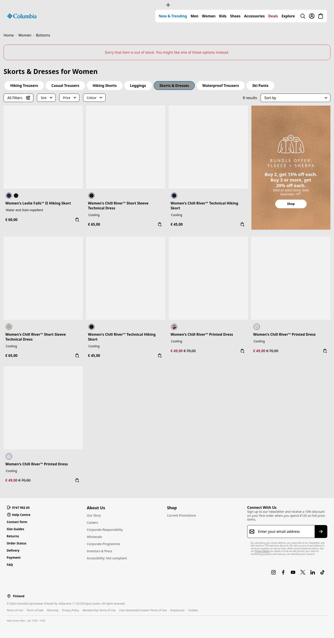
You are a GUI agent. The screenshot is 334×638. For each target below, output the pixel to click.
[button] (295, 98)
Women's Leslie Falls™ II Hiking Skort (38, 203)
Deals (273, 16)
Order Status (16, 543)
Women (209, 16)
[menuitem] (173, 16)
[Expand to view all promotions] (167, 5)
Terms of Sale (34, 610)
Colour (92, 98)
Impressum (177, 610)
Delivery (13, 550)
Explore (288, 16)
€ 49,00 (177, 350)
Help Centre (19, 514)
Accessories (254, 16)
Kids (223, 16)
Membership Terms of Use (98, 610)
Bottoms (43, 35)
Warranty (53, 610)
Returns (13, 536)
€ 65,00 (94, 224)
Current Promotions (181, 515)
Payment (13, 557)
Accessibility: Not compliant (107, 558)
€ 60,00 (11, 219)
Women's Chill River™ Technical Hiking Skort (204, 206)
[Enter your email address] (285, 531)
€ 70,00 (190, 350)
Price (66, 98)
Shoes (235, 16)
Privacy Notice (262, 551)
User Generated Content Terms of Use (143, 610)
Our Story (94, 515)
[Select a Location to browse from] (9, 596)
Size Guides (15, 529)
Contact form (17, 522)
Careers (92, 522)
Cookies (193, 610)
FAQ (10, 564)
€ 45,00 (177, 224)
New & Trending (173, 16)
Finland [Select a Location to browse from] (18, 596)
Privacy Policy (70, 610)
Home (9, 35)
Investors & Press (99, 551)
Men (194, 16)
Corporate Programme (103, 544)
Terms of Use (15, 610)
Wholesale (94, 537)
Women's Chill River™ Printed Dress (202, 334)
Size (44, 98)
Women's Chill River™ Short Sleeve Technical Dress (118, 206)
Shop (291, 204)
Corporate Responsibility (105, 530)
